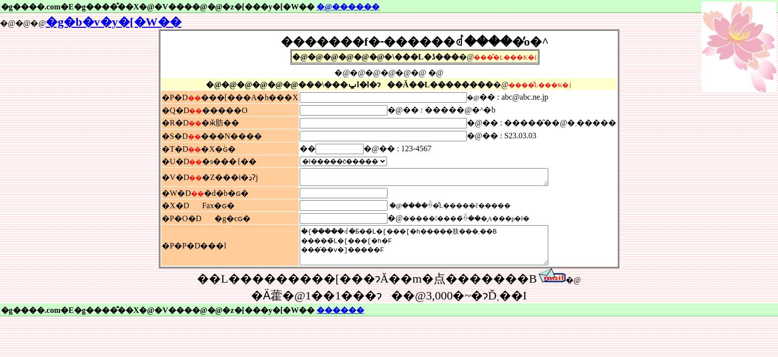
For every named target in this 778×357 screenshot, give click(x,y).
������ (340, 320)
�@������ (348, 6)
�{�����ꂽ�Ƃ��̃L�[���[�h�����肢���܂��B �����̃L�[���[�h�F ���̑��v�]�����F (439, 252)
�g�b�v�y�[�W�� (113, 21)
